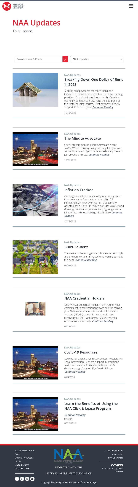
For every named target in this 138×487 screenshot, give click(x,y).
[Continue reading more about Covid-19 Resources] (74, 371)
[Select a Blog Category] (96, 59)
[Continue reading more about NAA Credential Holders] (102, 321)
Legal (94, 482)
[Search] (65, 59)
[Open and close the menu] (79, 6)
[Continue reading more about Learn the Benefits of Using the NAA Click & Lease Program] (74, 415)
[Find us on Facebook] (17, 479)
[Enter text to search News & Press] (39, 59)
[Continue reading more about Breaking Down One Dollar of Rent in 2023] (102, 107)
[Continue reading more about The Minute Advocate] (98, 154)
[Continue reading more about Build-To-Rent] (86, 260)
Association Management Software (112, 468)
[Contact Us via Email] (32, 479)
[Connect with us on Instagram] (27, 479)
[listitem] (72, 75)
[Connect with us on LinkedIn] (22, 479)
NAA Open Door (115, 457)
